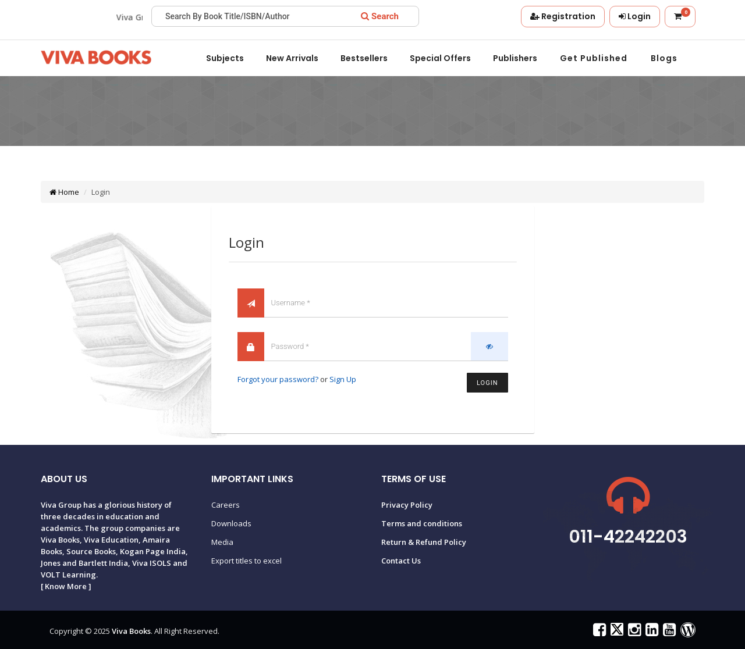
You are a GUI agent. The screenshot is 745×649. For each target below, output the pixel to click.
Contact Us (401, 560)
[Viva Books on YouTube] (668, 632)
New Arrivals (292, 58)
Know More (66, 586)
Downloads (231, 523)
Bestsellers (364, 58)
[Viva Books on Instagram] (633, 632)
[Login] (634, 16)
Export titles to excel (246, 560)
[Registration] (563, 16)
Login (487, 383)
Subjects (225, 58)
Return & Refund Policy (423, 542)
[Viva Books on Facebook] (598, 632)
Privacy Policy (406, 505)
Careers (225, 505)
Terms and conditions (421, 523)
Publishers (515, 58)
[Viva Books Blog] (686, 632)
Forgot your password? (277, 379)
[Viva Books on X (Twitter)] (615, 632)
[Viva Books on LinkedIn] (650, 632)
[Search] (379, 16)
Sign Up (342, 379)
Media (222, 542)
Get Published (593, 58)
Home (64, 192)
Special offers (440, 58)
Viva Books (131, 631)
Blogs (664, 58)
